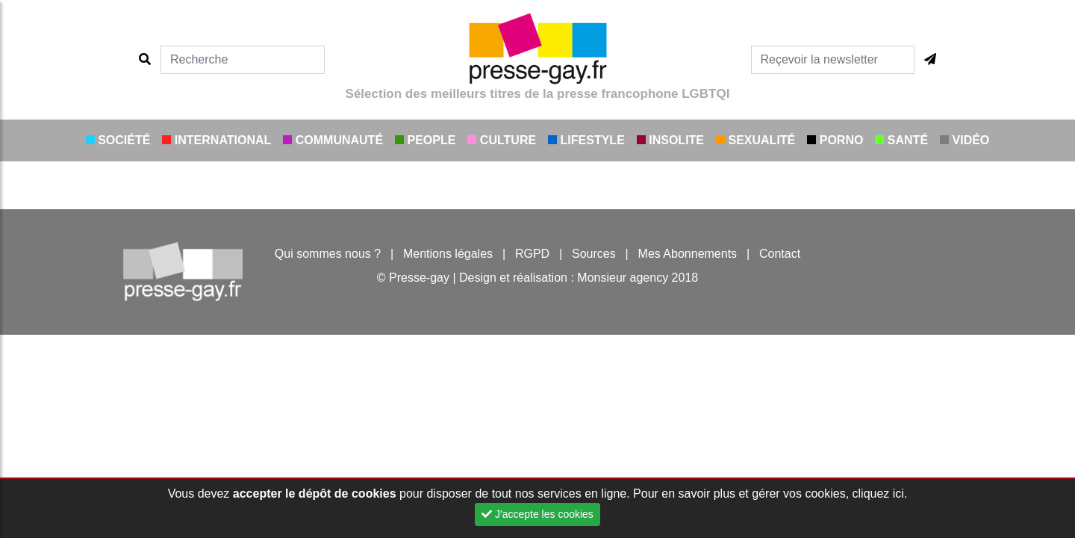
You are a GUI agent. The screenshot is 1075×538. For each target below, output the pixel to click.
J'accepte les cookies (537, 514)
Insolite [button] (670, 140)
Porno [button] (835, 140)
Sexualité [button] (755, 140)
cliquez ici (878, 493)
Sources (594, 253)
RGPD (532, 253)
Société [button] (118, 140)
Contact (779, 253)
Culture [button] (501, 140)
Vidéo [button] (964, 140)
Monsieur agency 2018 (637, 277)
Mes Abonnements (688, 253)
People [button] (425, 140)
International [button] (216, 140)
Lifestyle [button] (586, 140)
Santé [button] (901, 140)
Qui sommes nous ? (328, 253)
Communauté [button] (333, 140)
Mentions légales (448, 253)
